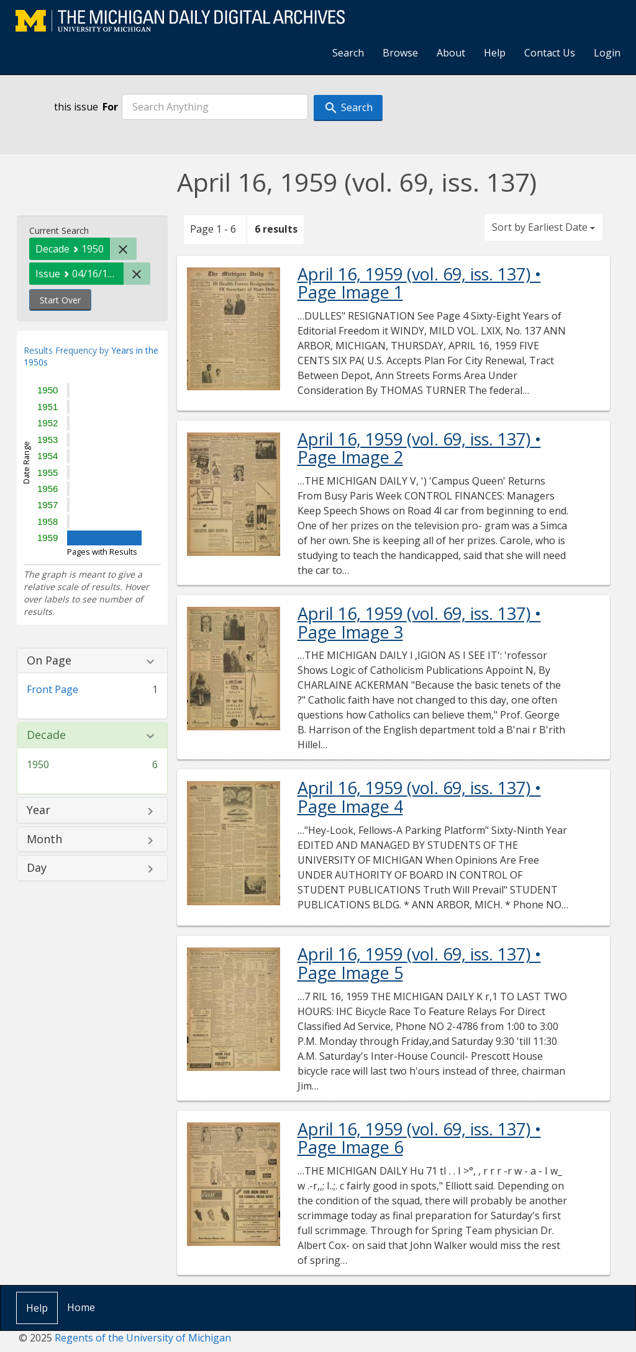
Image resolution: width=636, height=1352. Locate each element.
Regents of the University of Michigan (143, 1338)
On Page (49, 661)
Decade (46, 735)
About (451, 53)
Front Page (52, 689)
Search (348, 53)
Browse (400, 53)
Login (607, 53)
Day (37, 868)
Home (81, 1307)
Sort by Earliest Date (543, 227)
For (110, 107)
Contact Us (549, 53)
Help (495, 53)
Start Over (60, 300)
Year (38, 810)
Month (44, 839)
